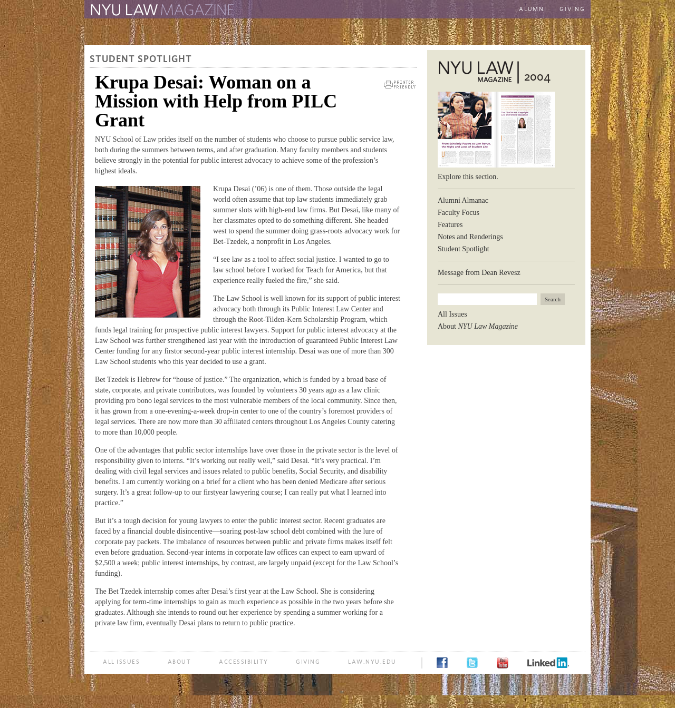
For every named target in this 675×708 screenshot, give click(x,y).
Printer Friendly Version (400, 84)
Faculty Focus (458, 213)
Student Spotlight (141, 59)
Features (450, 225)
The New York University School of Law (350, 10)
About (478, 326)
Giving (572, 9)
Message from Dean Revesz (479, 273)
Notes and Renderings (470, 237)
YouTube (502, 662)
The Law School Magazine (161, 10)
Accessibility (243, 662)
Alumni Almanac (463, 200)
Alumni (533, 9)
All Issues (452, 314)
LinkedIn (548, 662)
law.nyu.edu (372, 662)
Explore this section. (468, 177)
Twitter (472, 662)
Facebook (442, 662)
